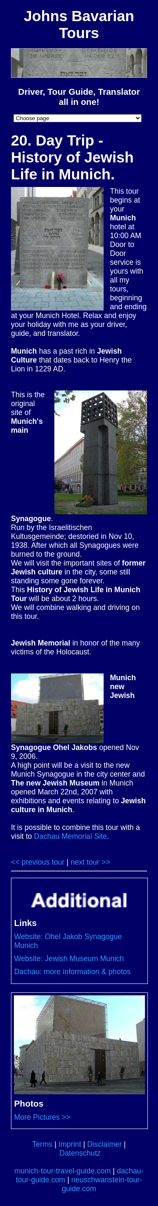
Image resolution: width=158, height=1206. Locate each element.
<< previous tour (37, 862)
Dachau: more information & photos (72, 971)
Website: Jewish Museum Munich (69, 958)
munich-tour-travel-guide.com (62, 1171)
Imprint (70, 1144)
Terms (42, 1144)
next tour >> (90, 862)
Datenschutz (80, 1153)
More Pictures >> (42, 1117)
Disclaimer (104, 1144)
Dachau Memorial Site (70, 836)
